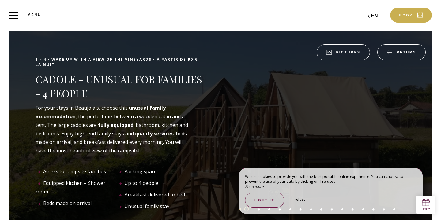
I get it (264, 200)
